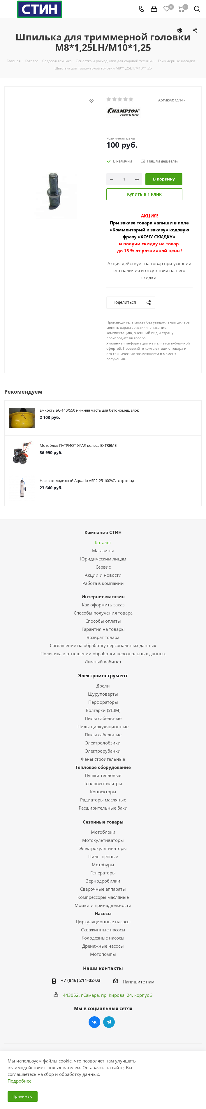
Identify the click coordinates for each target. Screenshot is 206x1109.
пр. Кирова (112, 995)
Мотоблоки (103, 832)
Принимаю (23, 1096)
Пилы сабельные (103, 718)
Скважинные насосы (103, 930)
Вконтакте (94, 1022)
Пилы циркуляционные (103, 726)
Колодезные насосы (103, 938)
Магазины (103, 550)
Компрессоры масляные (103, 897)
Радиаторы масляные (103, 800)
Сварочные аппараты (103, 889)
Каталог (103, 542)
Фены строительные (103, 759)
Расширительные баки (103, 808)
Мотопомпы (103, 954)
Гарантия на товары (103, 629)
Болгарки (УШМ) (103, 710)
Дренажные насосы (103, 946)
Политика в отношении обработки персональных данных (103, 653)
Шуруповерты (103, 694)
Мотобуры (103, 864)
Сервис (103, 567)
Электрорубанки (103, 751)
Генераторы (103, 873)
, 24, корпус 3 (138, 995)
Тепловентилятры (103, 783)
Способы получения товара (103, 613)
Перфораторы (103, 702)
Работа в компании (103, 583)
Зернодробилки (103, 881)
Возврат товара (103, 637)
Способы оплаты (103, 621)
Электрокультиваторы (103, 848)
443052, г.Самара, (82, 995)
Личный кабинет (103, 662)
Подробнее (19, 1081)
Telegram (109, 1022)
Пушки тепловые (103, 775)
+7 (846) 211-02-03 (81, 980)
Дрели (103, 686)
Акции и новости (103, 575)
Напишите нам (138, 982)
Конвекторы (103, 791)
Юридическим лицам (103, 559)
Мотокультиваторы (103, 840)
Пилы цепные (103, 856)
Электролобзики (103, 743)
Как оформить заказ (103, 605)
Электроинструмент (103, 675)
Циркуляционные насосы (103, 921)
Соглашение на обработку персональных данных (103, 645)
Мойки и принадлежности (103, 905)
